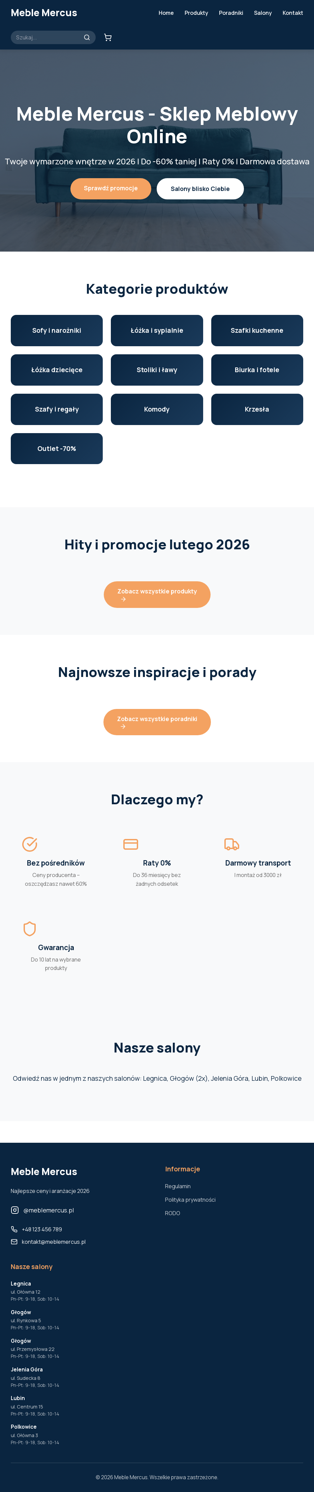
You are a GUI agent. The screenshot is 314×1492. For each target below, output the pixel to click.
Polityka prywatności (190, 1199)
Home (166, 13)
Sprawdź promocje (111, 188)
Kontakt (293, 13)
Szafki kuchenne (257, 330)
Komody (156, 409)
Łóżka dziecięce (57, 369)
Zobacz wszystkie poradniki (157, 722)
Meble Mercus (44, 12)
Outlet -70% (56, 448)
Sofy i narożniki (56, 330)
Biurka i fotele (257, 369)
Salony (263, 13)
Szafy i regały (57, 409)
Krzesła (257, 409)
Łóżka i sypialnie (157, 330)
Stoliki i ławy (157, 369)
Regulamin (178, 1186)
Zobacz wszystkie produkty (157, 594)
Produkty (196, 13)
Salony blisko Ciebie (200, 189)
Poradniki (231, 13)
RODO (172, 1213)
